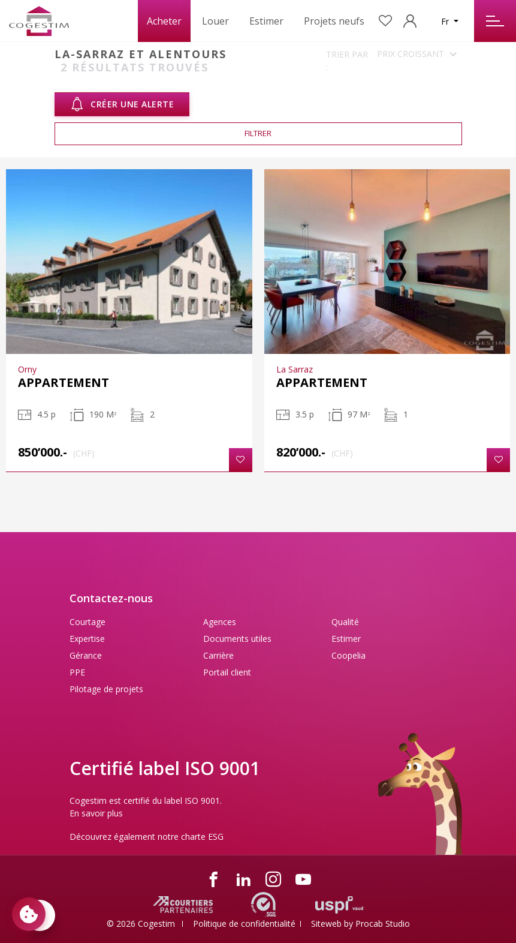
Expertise (87, 638)
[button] (240, 460)
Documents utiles (237, 638)
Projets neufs (334, 21)
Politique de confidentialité (244, 923)
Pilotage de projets (106, 689)
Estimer (266, 21)
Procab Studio (382, 923)
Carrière (218, 655)
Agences (219, 621)
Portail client (227, 672)
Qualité (345, 621)
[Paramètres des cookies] (29, 914)
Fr (446, 21)
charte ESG (202, 836)
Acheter (164, 21)
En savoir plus (96, 813)
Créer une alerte (122, 104)
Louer (215, 21)
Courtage (87, 621)
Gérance (86, 655)
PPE (77, 672)
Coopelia (348, 655)
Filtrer (258, 133)
